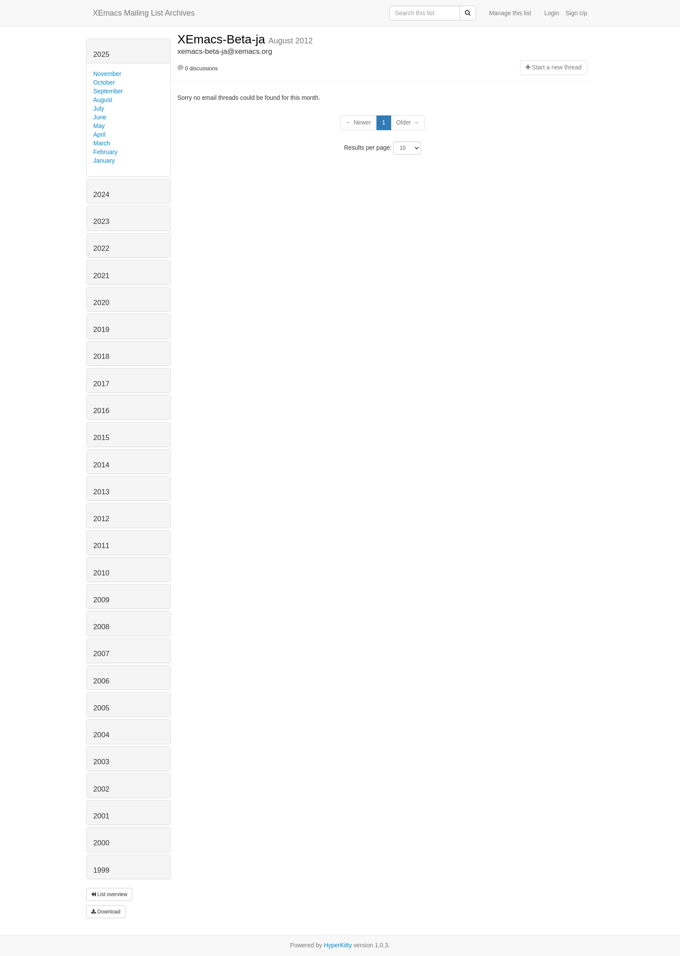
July (98, 108)
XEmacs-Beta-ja (222, 39)
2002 (101, 789)
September (108, 91)
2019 (101, 329)
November (107, 73)
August (102, 99)
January (104, 160)
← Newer (358, 122)
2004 (101, 735)
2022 (101, 248)
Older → (407, 122)
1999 (101, 870)
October (104, 82)
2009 (101, 600)
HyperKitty (338, 945)
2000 (101, 843)
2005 (101, 708)
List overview (109, 894)
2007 (101, 654)
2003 (101, 762)
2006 (101, 681)
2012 (101, 519)
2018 (101, 356)
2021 (101, 276)
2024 (101, 195)
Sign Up (576, 13)
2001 (101, 816)
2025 (101, 54)
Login (551, 13)
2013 (101, 492)
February (105, 151)
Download (106, 912)
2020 (101, 303)
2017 (101, 384)
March (101, 143)
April (99, 134)
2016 (101, 411)
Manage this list (510, 13)
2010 (101, 573)
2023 (101, 221)
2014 (101, 465)
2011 (101, 546)
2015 (101, 438)
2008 (101, 627)
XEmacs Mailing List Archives (144, 13)
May (99, 125)
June (99, 117)
